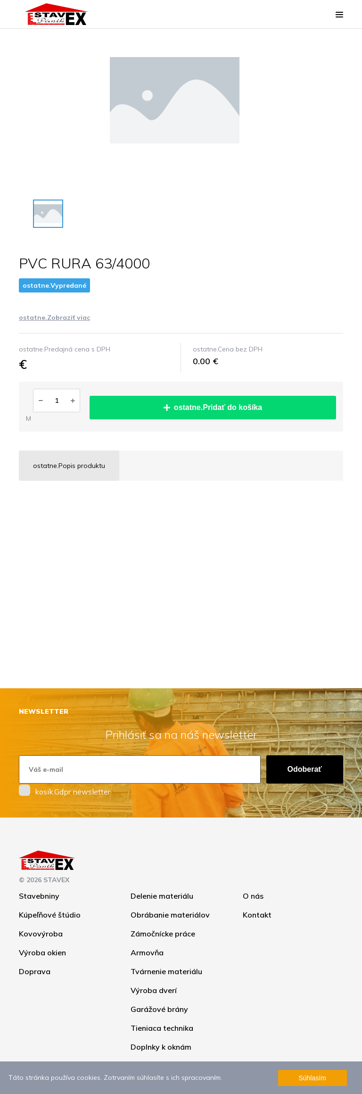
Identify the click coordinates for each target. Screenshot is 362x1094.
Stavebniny (39, 896)
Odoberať (305, 769)
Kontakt (257, 914)
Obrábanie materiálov (170, 914)
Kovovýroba (41, 933)
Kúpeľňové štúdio (50, 914)
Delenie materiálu (162, 896)
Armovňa (147, 952)
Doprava (34, 971)
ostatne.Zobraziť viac (54, 317)
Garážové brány (159, 1009)
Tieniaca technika (162, 1028)
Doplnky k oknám (161, 1047)
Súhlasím (312, 1078)
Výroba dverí (154, 990)
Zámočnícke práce (163, 933)
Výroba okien (42, 952)
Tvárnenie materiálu (166, 971)
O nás (253, 896)
